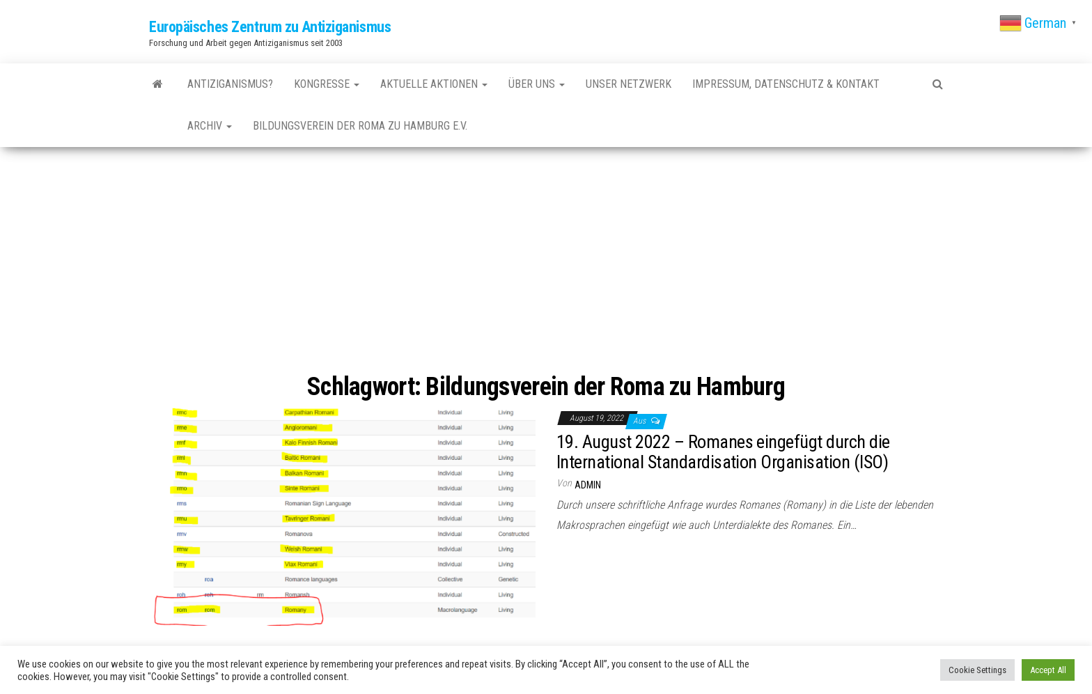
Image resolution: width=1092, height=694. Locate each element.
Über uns (536, 84)
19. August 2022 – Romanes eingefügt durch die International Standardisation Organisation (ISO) (723, 451)
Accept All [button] (1048, 670)
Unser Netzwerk (628, 84)
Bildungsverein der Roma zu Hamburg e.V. (360, 125)
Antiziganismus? (230, 84)
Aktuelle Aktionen (434, 84)
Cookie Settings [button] (977, 670)
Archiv (209, 125)
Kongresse (326, 84)
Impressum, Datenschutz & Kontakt (786, 84)
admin (588, 485)
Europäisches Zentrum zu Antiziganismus (270, 27)
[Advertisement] (546, 262)
